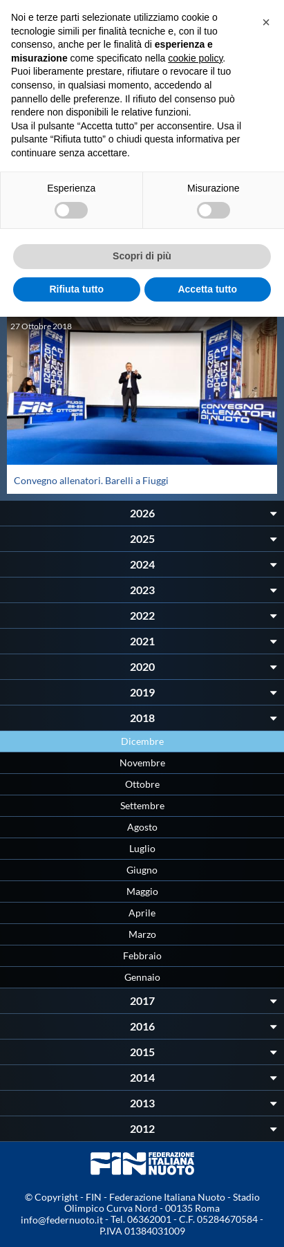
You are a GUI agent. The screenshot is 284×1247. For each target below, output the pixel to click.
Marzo (142, 934)
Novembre (142, 762)
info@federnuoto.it (62, 1220)
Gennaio (142, 977)
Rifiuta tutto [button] (76, 289)
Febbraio (142, 955)
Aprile (142, 912)
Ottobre (142, 784)
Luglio (142, 848)
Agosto (142, 827)
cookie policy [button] (195, 58)
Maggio (142, 891)
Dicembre (142, 741)
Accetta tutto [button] (207, 289)
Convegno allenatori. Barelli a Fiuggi (91, 480)
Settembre (142, 805)
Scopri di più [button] (142, 255)
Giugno (142, 870)
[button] (266, 22)
